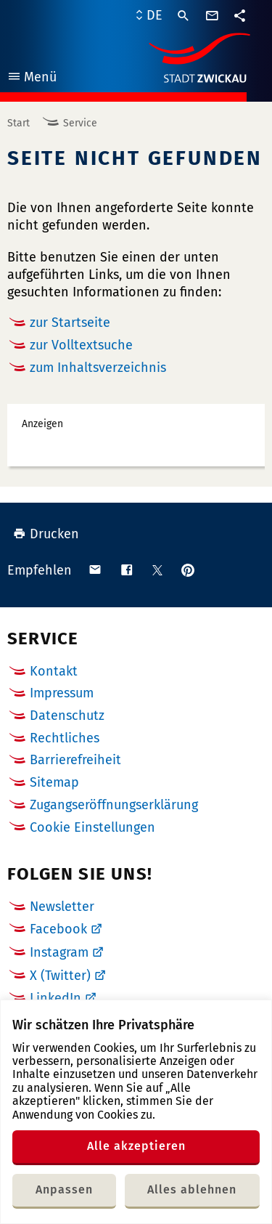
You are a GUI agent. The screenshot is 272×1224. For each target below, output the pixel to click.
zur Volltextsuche (81, 345)
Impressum (62, 693)
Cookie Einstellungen (92, 827)
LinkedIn (55, 998)
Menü (32, 79)
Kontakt (54, 671)
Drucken (46, 534)
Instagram (59, 952)
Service (80, 123)
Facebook (58, 929)
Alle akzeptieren (136, 1146)
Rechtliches (64, 738)
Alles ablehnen (191, 1189)
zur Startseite (70, 323)
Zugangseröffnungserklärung (114, 805)
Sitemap (54, 782)
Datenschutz (67, 716)
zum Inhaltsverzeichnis (98, 368)
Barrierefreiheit (75, 760)
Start (18, 123)
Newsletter (62, 907)
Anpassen (64, 1189)
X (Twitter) (60, 976)
